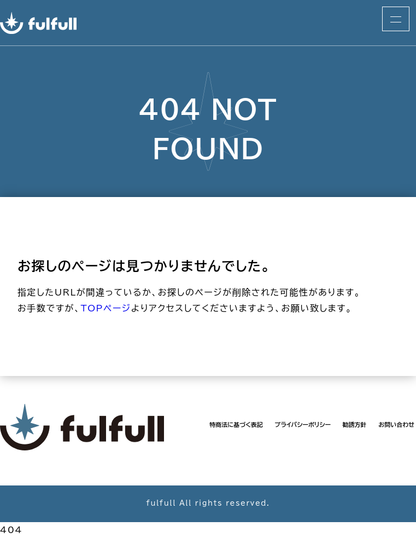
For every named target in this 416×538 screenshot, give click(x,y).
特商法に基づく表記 (235, 424)
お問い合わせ (396, 424)
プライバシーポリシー (302, 424)
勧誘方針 (355, 424)
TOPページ (105, 308)
